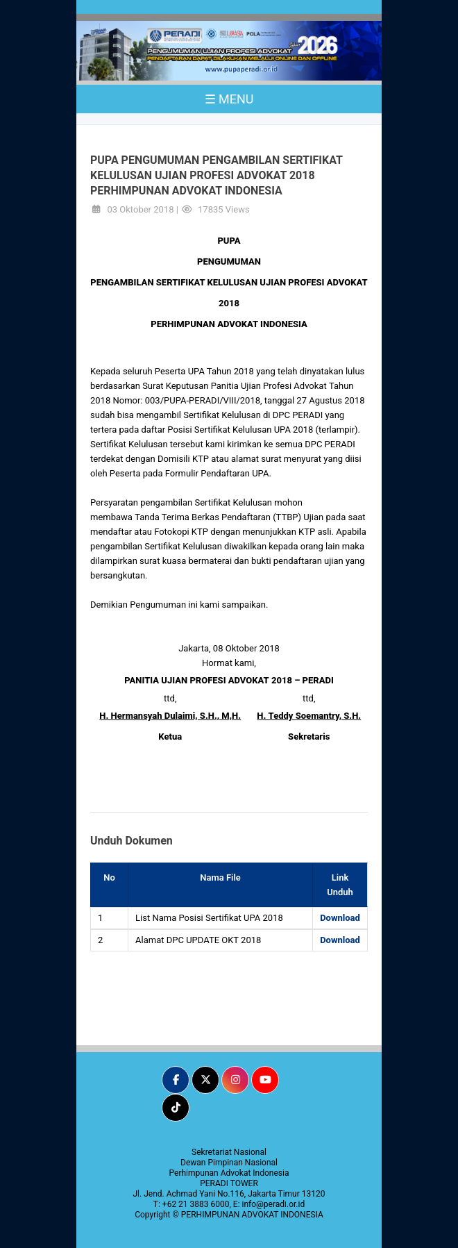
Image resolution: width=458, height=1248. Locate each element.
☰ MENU (229, 99)
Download (340, 918)
